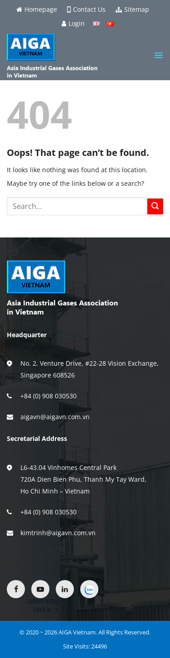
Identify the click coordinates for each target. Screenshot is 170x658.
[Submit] (155, 206)
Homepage (36, 9)
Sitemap (132, 9)
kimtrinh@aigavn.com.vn (58, 532)
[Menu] (158, 55)
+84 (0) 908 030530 (48, 396)
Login (73, 23)
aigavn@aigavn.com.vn (55, 416)
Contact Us (86, 9)
